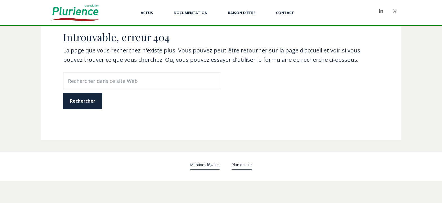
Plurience (75, 12)
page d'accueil (303, 50)
